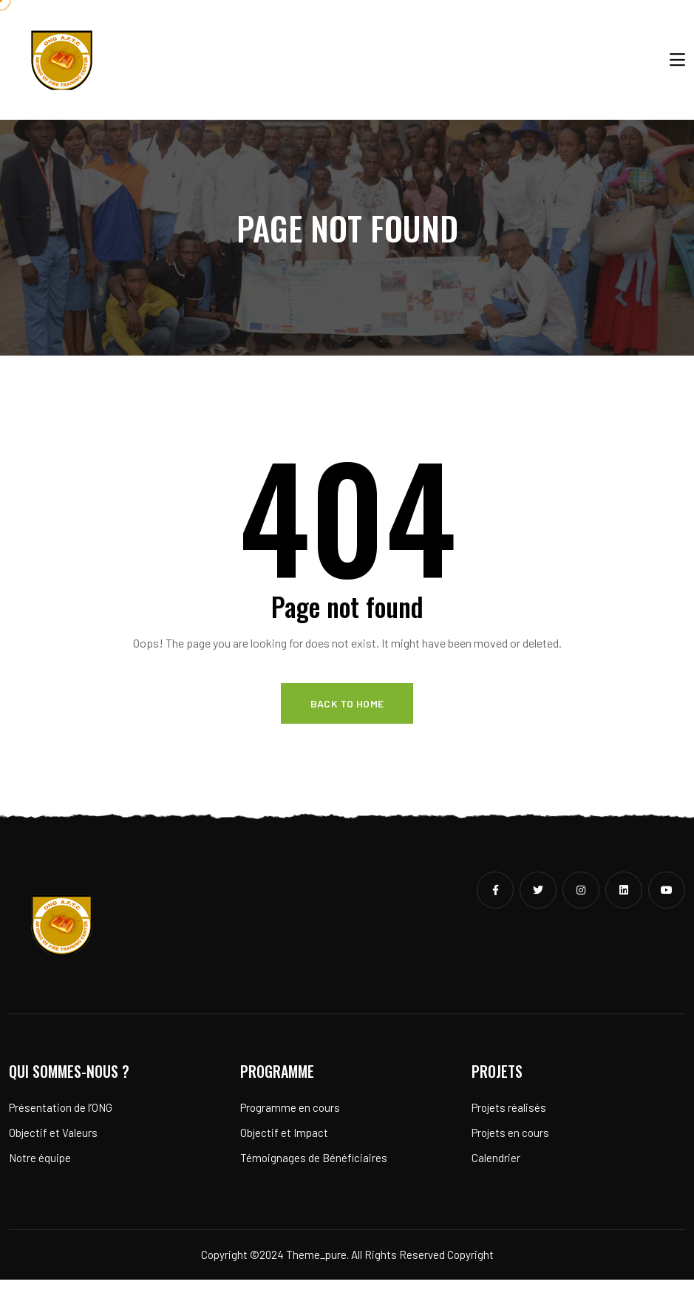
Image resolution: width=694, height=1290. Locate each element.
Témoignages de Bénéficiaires (313, 1168)
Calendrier (496, 1168)
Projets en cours (510, 1143)
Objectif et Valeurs (53, 1143)
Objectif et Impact (284, 1143)
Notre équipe (40, 1168)
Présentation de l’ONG (60, 1118)
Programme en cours (290, 1118)
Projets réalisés (509, 1118)
